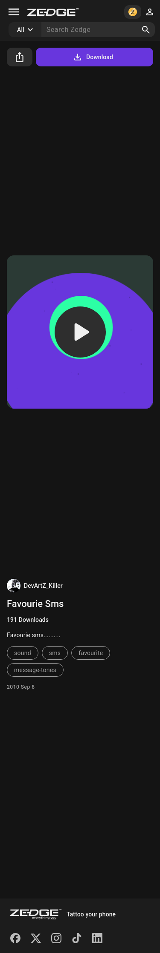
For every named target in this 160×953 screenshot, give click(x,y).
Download (93, 57)
